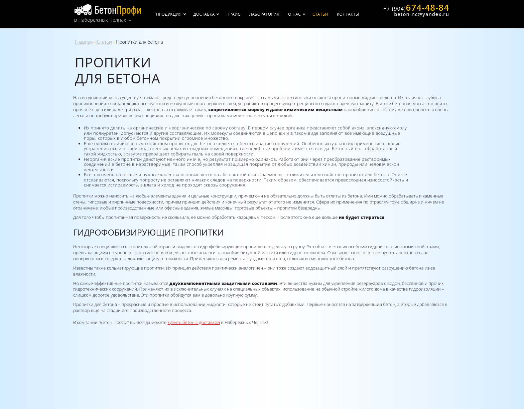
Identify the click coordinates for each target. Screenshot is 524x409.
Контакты (348, 14)
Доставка (204, 14)
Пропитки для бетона (139, 42)
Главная (84, 42)
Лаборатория (264, 14)
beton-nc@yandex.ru (421, 14)
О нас (294, 14)
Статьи (321, 14)
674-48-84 (416, 7)
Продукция (169, 14)
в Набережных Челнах (100, 20)
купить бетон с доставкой (194, 322)
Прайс (234, 14)
